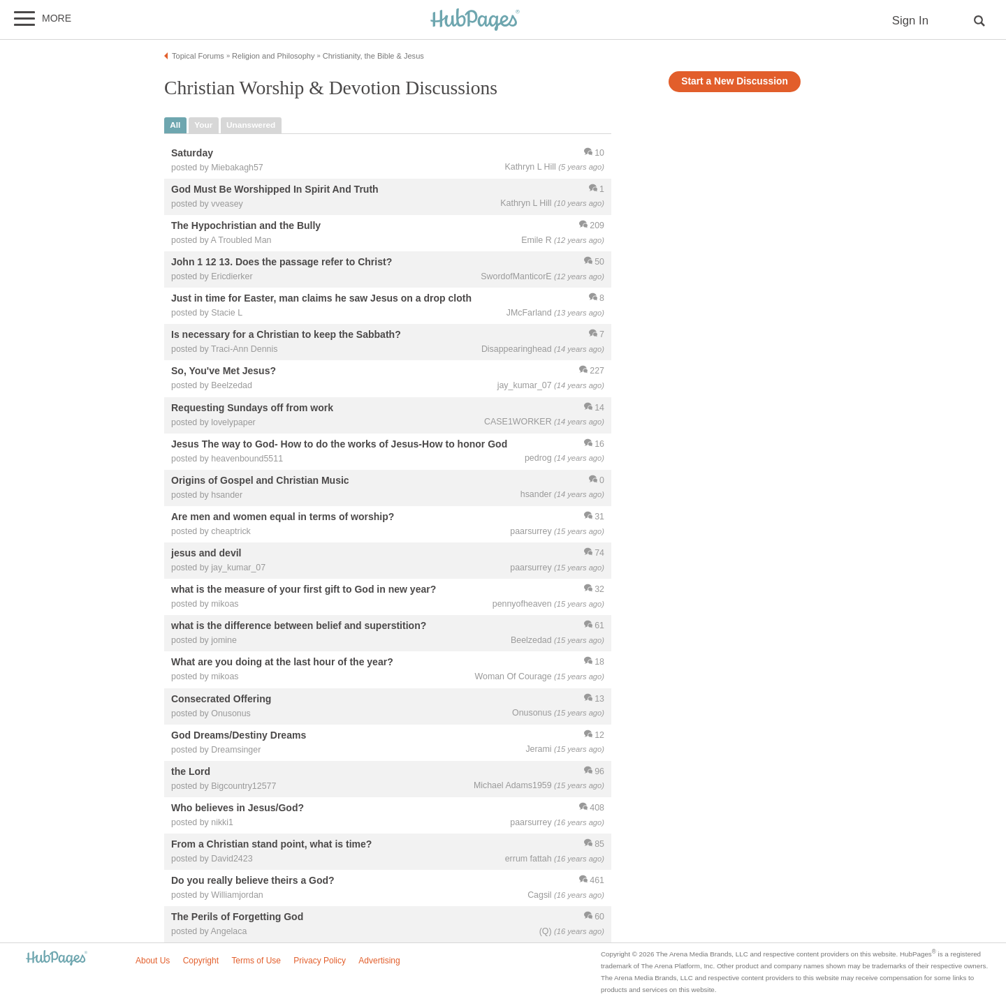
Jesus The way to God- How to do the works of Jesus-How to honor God (339, 444)
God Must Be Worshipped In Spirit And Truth (275, 189)
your (203, 125)
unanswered (250, 125)
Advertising (379, 960)
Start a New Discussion (734, 81)
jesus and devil (206, 552)
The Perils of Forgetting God (237, 917)
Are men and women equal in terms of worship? (282, 516)
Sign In (910, 20)
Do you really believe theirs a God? (253, 881)
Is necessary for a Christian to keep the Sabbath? (286, 335)
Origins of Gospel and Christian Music (260, 480)
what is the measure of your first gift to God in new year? (303, 589)
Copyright (201, 960)
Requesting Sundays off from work (252, 407)
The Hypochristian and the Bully (246, 225)
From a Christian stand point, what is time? (271, 844)
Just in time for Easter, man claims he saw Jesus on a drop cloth (321, 298)
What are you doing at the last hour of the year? (282, 662)
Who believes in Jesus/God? (237, 807)
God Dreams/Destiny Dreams (238, 735)
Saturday (192, 152)
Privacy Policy (319, 960)
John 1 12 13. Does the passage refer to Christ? (281, 261)
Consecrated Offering (221, 698)
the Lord (190, 771)
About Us (153, 960)
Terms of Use (256, 960)
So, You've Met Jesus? (223, 371)
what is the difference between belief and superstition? (298, 626)
